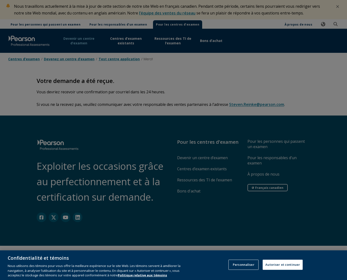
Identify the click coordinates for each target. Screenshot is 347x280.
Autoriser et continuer (282, 269)
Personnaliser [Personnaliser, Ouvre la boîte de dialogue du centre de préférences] (243, 269)
